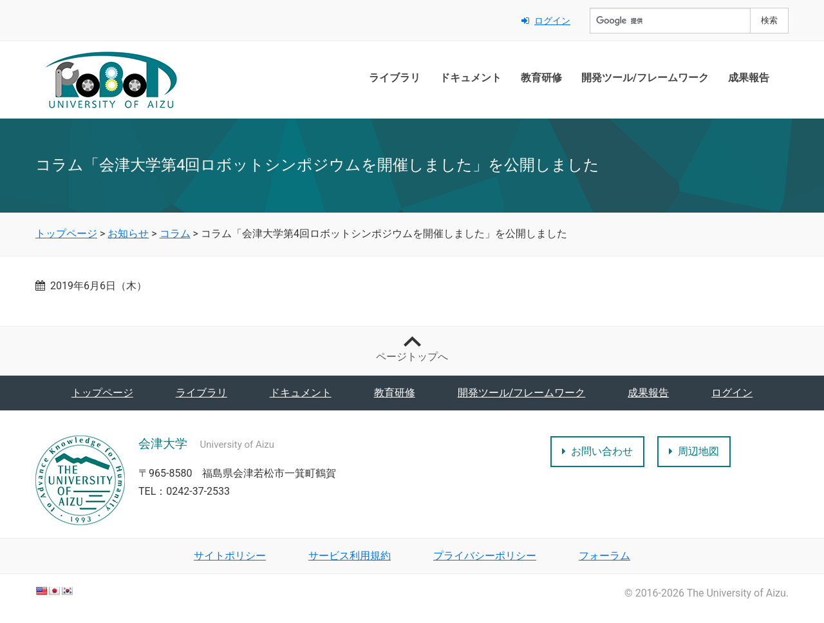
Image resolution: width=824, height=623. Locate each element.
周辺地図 (694, 451)
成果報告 (748, 78)
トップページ (102, 393)
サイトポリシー (230, 556)
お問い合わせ (597, 451)
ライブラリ (394, 78)
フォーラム (604, 556)
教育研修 (541, 78)
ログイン (545, 20)
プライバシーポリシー (484, 556)
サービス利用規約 (349, 556)
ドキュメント (470, 78)
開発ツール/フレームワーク (645, 78)
